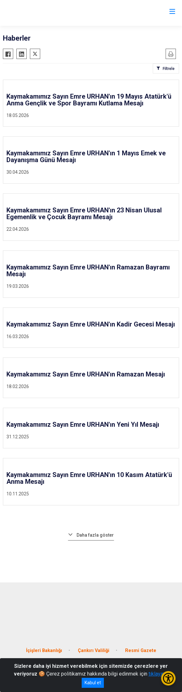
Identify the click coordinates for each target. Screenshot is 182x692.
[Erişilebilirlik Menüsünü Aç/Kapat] (168, 678)
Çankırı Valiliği (93, 650)
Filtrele (169, 68)
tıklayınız (158, 674)
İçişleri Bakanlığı (44, 650)
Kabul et (93, 682)
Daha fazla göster (95, 535)
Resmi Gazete (140, 650)
